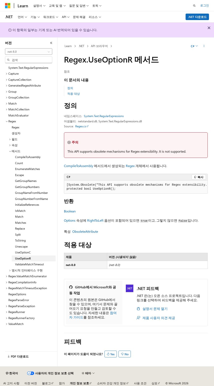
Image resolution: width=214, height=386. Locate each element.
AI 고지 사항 (11, 383)
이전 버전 (30, 383)
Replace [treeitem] (20, 228)
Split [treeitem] (18, 234)
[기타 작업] (204, 46)
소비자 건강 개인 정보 (111, 383)
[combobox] (28, 51)
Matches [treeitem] (20, 223)
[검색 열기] (194, 5)
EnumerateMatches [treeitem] (27, 169)
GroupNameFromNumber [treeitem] (31, 193)
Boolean (70, 211)
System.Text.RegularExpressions (104, 116)
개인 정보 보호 (79, 383)
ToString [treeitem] (20, 240)
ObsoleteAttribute (85, 231)
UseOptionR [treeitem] (23, 258)
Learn (68, 46)
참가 (62, 383)
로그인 (204, 5)
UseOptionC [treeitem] (23, 252)
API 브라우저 (99, 46)
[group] (136, 187)
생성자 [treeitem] (16, 133)
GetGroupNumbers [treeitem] (27, 187)
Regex (130, 166)
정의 (70, 88)
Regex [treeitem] (15, 127)
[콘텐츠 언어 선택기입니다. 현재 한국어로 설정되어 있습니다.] (11, 373)
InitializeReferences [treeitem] (27, 205)
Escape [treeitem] (19, 175)
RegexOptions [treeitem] (17, 294)
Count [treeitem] (19, 163)
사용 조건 (140, 383)
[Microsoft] (7, 5)
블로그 (46, 383)
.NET (81, 46)
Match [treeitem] (19, 217)
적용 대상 (73, 94)
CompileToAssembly (78, 166)
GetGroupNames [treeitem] (26, 181)
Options (69, 220)
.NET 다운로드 (197, 17)
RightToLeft (95, 220)
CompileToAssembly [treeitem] (28, 157)
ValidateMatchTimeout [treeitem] (29, 264)
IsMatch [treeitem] (20, 211)
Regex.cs (80, 126)
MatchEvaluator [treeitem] (18, 115)
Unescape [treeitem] (21, 246)
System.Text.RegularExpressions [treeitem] (28, 68)
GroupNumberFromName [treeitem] (31, 199)
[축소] (51, 43)
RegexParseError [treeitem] (18, 300)
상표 (154, 383)
